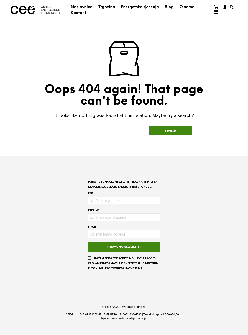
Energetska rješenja (140, 7)
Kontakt (78, 13)
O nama (187, 7)
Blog (169, 7)
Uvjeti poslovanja (136, 318)
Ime (90, 193)
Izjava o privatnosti (112, 318)
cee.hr (109, 306)
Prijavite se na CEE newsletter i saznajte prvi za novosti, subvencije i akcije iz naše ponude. (122, 184)
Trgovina (106, 7)
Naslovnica (82, 7)
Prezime (93, 210)
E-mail (92, 227)
